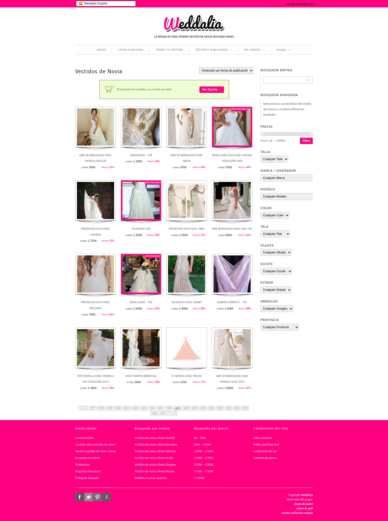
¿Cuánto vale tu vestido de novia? (95, 444)
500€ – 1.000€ (202, 444)
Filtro (306, 141)
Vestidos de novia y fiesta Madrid (154, 438)
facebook (79, 497)
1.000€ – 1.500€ (203, 451)
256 (154, 413)
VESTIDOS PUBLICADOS (211, 50)
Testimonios (82, 464)
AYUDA (280, 50)
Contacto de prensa (265, 458)
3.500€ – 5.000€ (203, 471)
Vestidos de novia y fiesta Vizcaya (154, 471)
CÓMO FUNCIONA (130, 49)
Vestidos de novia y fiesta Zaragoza (155, 464)
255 (245, 408)
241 (126, 408)
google (106, 497)
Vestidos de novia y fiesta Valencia (155, 451)
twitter (88, 497)
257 (163, 413)
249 (194, 408)
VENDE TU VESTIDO (169, 49)
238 (101, 408)
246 (169, 408)
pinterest (97, 497)
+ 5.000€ (199, 478)
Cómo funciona (84, 438)
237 (93, 408)
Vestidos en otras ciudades (151, 478)
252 (220, 408)
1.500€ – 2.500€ (203, 458)
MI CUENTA (251, 50)
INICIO (101, 49)
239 (109, 408)
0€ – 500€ (200, 438)
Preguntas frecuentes (88, 471)
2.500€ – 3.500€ (203, 464)
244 (152, 408)
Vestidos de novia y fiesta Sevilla (154, 458)
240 (118, 408)
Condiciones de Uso (265, 451)
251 (211, 408)
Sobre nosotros (262, 438)
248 (186, 408)
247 (177, 408)
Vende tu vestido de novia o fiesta (95, 451)
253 (228, 408)
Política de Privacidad (266, 444)
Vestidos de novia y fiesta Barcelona (156, 444)
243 (143, 408)
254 (237, 408)
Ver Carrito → (211, 89)
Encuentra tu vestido (87, 458)
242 (135, 408)
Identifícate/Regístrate (299, 4)
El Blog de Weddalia (87, 478)
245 (160, 408)
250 (203, 408)
